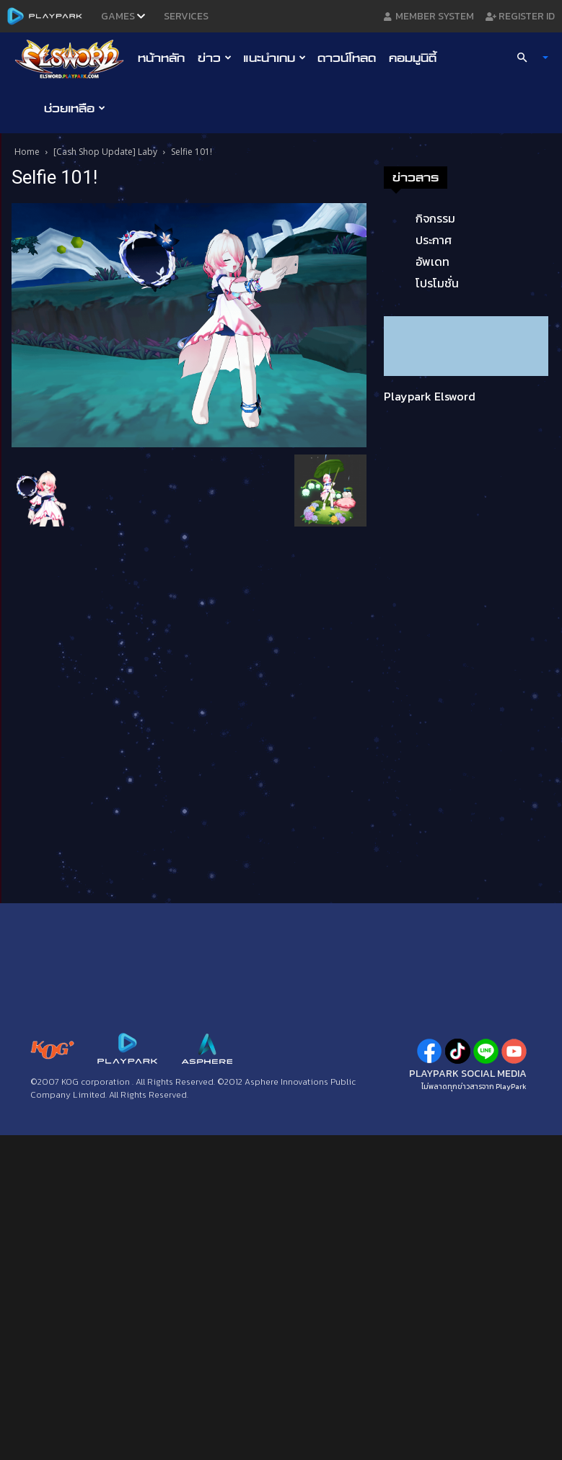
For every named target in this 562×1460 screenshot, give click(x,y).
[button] (526, 58)
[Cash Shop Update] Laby (105, 151)
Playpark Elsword (429, 396)
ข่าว (215, 57)
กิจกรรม (435, 218)
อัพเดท (432, 261)
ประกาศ (434, 239)
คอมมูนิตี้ (412, 57)
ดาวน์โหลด (346, 57)
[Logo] (73, 58)
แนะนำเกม (274, 57)
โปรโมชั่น (437, 283)
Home (27, 151)
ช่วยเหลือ (74, 108)
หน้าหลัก (161, 57)
